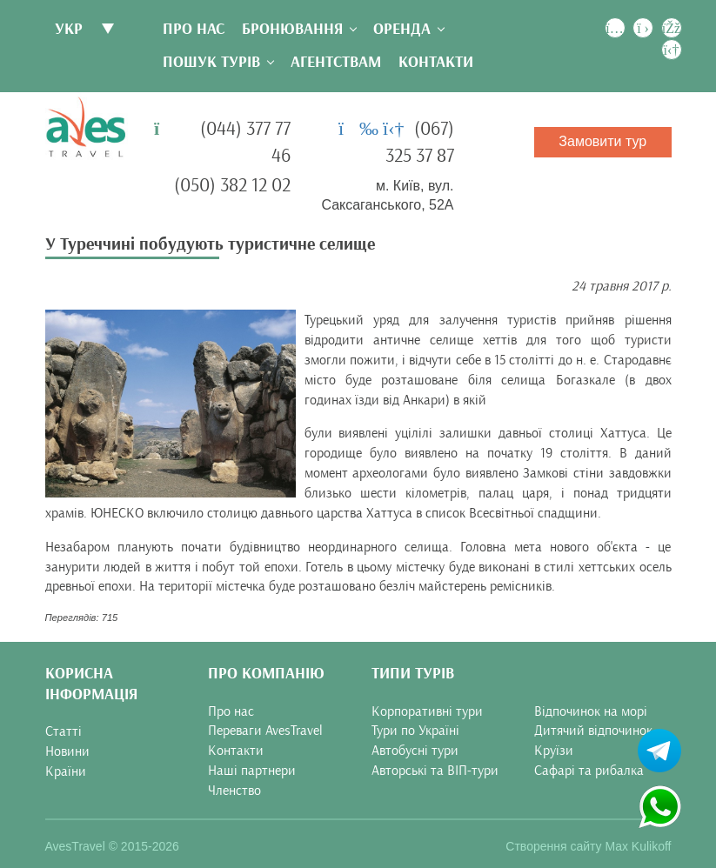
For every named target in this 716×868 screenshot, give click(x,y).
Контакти (435, 62)
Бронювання (292, 29)
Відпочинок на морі (590, 711)
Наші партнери (252, 770)
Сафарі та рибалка (589, 770)
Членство (234, 790)
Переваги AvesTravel (265, 730)
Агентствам (336, 62)
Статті (63, 731)
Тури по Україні (415, 730)
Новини (67, 751)
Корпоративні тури (427, 711)
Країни (65, 771)
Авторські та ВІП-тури (435, 770)
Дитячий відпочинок (593, 730)
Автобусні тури (414, 750)
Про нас (193, 29)
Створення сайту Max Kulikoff (588, 846)
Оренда (402, 29)
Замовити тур (602, 141)
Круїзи (553, 750)
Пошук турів (211, 62)
